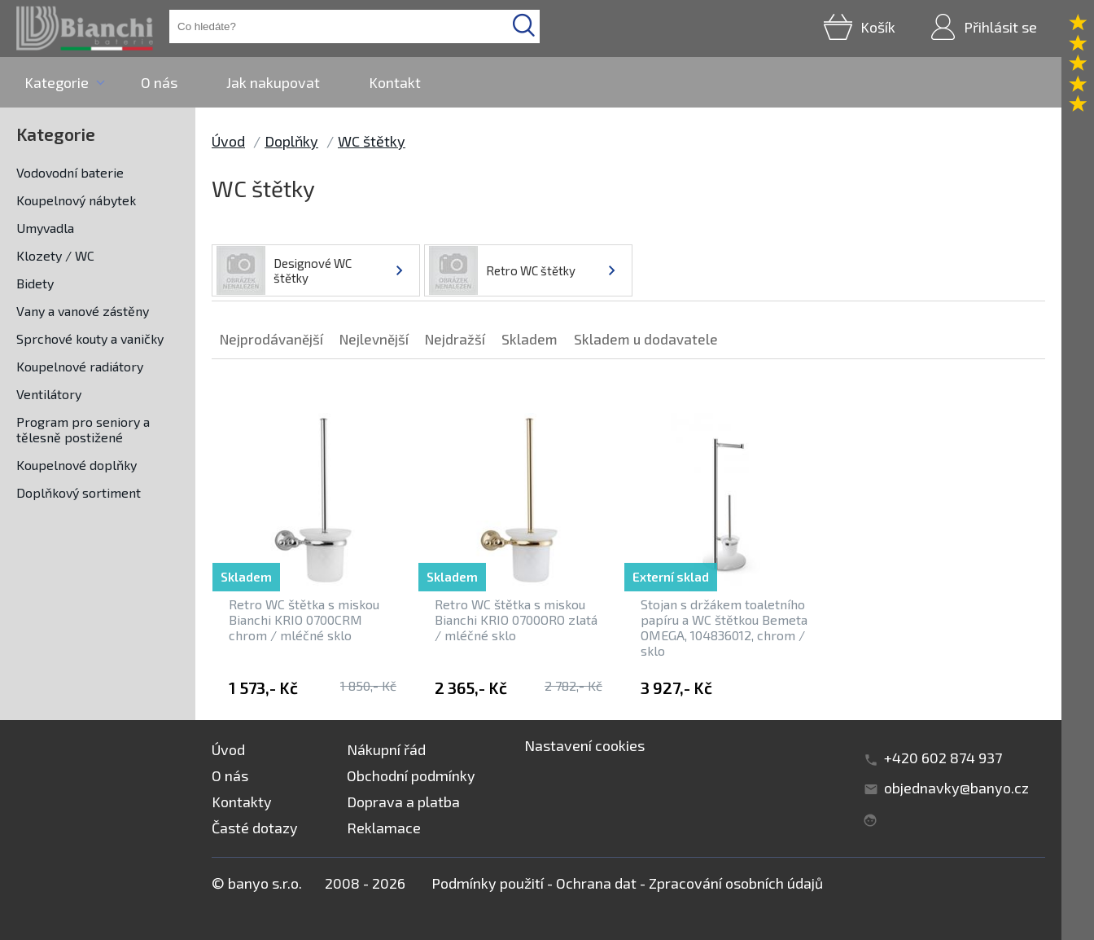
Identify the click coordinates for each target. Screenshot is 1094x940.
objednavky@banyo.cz (956, 788)
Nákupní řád (386, 749)
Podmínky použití (487, 883)
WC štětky (371, 141)
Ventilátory (48, 394)
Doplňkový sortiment (78, 492)
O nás (159, 82)
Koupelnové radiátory (79, 366)
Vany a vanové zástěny (82, 310)
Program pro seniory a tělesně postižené (83, 429)
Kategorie (56, 82)
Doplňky (291, 141)
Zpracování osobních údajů (736, 883)
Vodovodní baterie (70, 172)
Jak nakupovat (273, 82)
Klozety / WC (55, 255)
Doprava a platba (403, 801)
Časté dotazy (255, 828)
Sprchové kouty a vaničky (90, 338)
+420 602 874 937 (943, 757)
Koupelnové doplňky (76, 464)
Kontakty (242, 801)
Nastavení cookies (584, 745)
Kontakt (395, 82)
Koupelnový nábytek (76, 200)
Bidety (35, 283)
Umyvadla (45, 227)
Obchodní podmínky (411, 775)
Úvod (228, 141)
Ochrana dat (596, 883)
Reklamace (384, 828)
